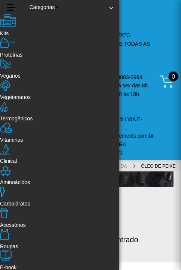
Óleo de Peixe (158, 166)
